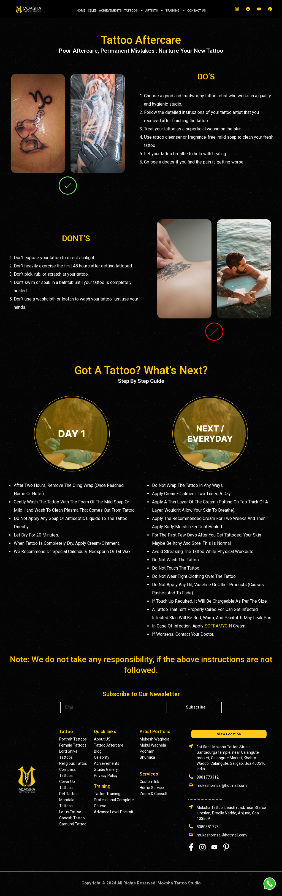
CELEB (92, 10)
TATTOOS (133, 10)
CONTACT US (196, 10)
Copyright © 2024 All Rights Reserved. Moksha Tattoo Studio (141, 883)
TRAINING (175, 10)
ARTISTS (154, 10)
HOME (81, 10)
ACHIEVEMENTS (110, 10)
